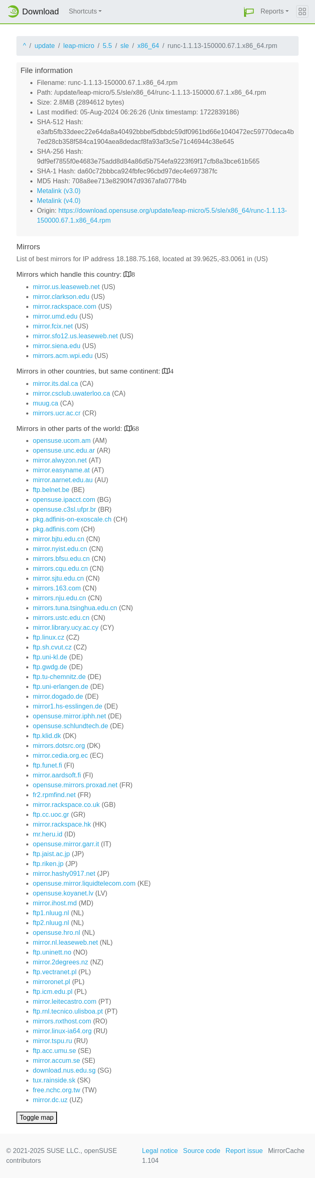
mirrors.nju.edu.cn (59, 598)
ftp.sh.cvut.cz (52, 647)
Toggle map (37, 1117)
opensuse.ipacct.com (64, 499)
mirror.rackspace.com (64, 306)
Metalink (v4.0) (58, 200)
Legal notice (160, 1150)
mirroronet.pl (51, 981)
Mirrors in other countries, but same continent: (89, 371)
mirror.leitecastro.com (64, 1001)
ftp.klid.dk (47, 735)
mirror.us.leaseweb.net (66, 286)
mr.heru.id (47, 834)
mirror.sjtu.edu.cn (58, 578)
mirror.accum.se (56, 1060)
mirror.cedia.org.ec (60, 755)
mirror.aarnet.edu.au (63, 479)
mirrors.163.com (57, 588)
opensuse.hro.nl (56, 932)
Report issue (244, 1150)
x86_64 (148, 45)
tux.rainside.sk (54, 1080)
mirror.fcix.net (53, 326)
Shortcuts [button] (83, 11)
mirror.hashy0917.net (64, 873)
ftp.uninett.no (52, 952)
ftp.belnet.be (51, 489)
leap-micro (78, 45)
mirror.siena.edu (56, 345)
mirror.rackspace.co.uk (66, 804)
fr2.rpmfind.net (54, 794)
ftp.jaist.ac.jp (51, 853)
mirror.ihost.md (55, 903)
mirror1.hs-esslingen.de (67, 706)
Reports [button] (272, 11)
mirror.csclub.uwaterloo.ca (71, 393)
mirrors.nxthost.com (62, 1021)
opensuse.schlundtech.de (70, 725)
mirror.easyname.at (61, 470)
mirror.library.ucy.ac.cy (65, 627)
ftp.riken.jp (48, 863)
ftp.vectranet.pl (55, 971)
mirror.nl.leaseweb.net (65, 942)
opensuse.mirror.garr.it (66, 844)
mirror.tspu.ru (52, 1040)
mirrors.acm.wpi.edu (63, 355)
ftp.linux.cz (48, 637)
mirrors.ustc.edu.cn (61, 617)
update (44, 45)
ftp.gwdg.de (50, 666)
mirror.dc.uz (50, 1099)
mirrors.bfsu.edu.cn (61, 558)
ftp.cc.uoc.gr (51, 814)
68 (135, 428)
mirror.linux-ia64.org (62, 1031)
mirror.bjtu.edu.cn (58, 538)
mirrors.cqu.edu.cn (60, 568)
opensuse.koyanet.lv (63, 893)
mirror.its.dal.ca (55, 383)
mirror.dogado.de (58, 696)
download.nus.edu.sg (64, 1070)
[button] (249, 11)
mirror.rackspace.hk (62, 824)
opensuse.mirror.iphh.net (69, 716)
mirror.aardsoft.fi (57, 775)
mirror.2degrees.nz (60, 962)
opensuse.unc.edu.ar (64, 450)
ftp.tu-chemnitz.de (59, 676)
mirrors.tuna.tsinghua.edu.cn (75, 607)
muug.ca (45, 403)
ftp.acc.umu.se (54, 1050)
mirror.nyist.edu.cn (60, 548)
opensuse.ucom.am (62, 440)
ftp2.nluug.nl (51, 922)
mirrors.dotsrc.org (59, 745)
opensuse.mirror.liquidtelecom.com (84, 883)
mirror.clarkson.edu (61, 296)
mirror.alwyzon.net (60, 460)
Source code (201, 1150)
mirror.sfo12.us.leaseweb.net (75, 336)
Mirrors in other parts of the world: (70, 429)
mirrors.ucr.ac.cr (56, 413)
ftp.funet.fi (47, 765)
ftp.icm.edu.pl (53, 991)
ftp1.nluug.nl (51, 912)
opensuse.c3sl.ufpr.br (64, 509)
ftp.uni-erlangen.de (60, 686)
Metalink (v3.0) (58, 190)
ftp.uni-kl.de (50, 657)
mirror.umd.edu (55, 316)
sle (125, 45)
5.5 (107, 45)
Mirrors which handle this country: (69, 274)
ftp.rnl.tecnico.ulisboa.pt (68, 1011)
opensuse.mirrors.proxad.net (75, 785)
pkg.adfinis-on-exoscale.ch (72, 519)
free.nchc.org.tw (56, 1090)
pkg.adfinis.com (56, 529)
